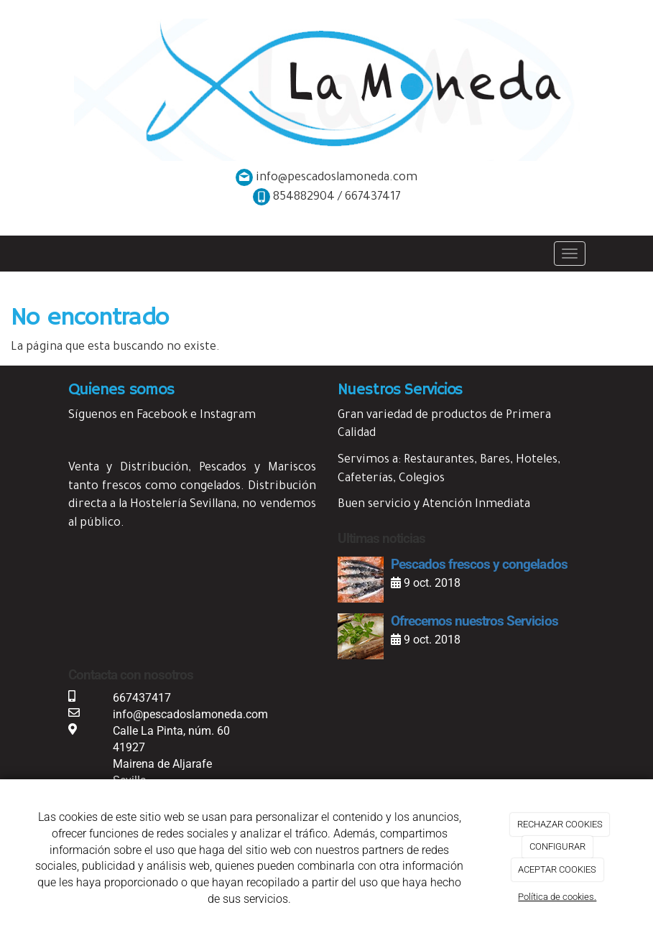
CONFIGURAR (557, 846)
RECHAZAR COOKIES (560, 824)
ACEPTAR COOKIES (557, 869)
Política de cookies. (557, 896)
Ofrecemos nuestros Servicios (474, 621)
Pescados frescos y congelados (479, 564)
